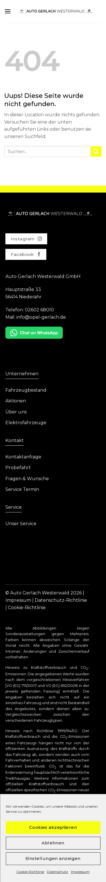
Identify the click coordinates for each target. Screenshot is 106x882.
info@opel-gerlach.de (41, 317)
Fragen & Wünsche (27, 478)
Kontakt (14, 440)
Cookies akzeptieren (53, 827)
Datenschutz (57, 872)
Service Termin (22, 489)
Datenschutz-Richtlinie (61, 600)
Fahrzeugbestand (25, 390)
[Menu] (7, 11)
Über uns (16, 412)
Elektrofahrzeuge (25, 422)
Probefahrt (18, 467)
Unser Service (20, 523)
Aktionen (15, 401)
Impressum (80, 872)
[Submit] (96, 151)
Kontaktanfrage (23, 457)
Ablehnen (53, 843)
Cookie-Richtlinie (30, 872)
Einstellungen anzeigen (53, 858)
